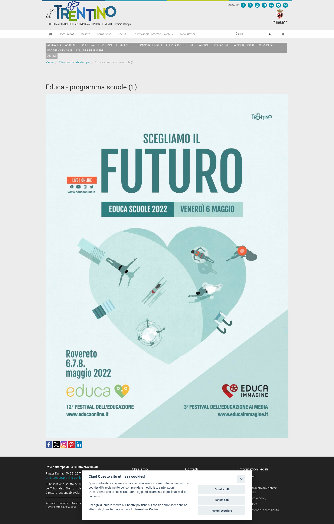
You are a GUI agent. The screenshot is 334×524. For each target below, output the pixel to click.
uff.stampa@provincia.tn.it (63, 477)
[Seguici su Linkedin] (271, 5)
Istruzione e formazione (115, 45)
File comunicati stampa (74, 62)
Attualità (54, 45)
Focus (122, 34)
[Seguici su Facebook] (243, 5)
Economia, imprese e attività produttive (165, 45)
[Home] (51, 34)
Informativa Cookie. (146, 509)
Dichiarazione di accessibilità (260, 510)
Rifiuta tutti (222, 500)
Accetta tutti (222, 489)
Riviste (85, 34)
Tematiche (104, 34)
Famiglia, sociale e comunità (253, 45)
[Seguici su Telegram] (278, 5)
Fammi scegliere (222, 510)
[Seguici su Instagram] (264, 5)
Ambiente (71, 45)
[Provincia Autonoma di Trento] (280, 16)
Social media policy (253, 498)
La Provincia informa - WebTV (153, 34)
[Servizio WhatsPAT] (285, 5)
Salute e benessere (89, 50)
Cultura (88, 45)
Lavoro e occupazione (213, 45)
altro (51, 55)
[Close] (241, 479)
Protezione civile (59, 50)
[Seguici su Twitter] (250, 5)
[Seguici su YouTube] (257, 5)
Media (50, 62)
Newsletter (187, 34)
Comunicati (67, 34)
